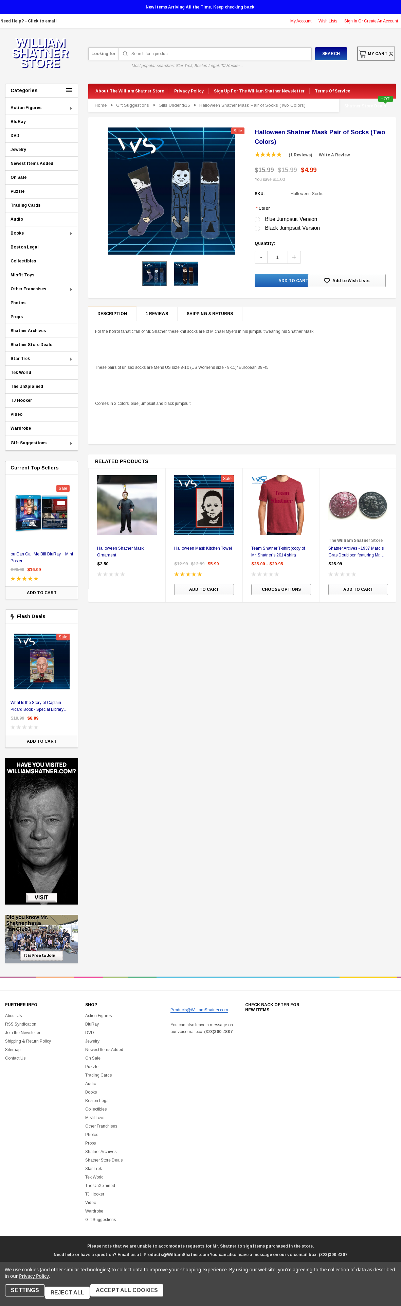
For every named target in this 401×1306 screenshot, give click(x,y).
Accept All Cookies (134, 1295)
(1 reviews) (300, 155)
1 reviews (157, 314)
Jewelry (92, 1041)
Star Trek (93, 1168)
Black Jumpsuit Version (292, 228)
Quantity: (265, 243)
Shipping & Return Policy (28, 1041)
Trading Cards (98, 1075)
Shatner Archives (100, 1151)
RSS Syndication (20, 1024)
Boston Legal (97, 1100)
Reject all (72, 1295)
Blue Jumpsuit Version (291, 219)
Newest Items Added (104, 1049)
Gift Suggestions (100, 1219)
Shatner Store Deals (365, 106)
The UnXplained (100, 1185)
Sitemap (12, 1049)
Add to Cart (43, 592)
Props (90, 1143)
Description (112, 315)
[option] (43, 538)
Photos (91, 1134)
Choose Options (281, 591)
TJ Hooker (94, 1194)
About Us (13, 1015)
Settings (27, 1295)
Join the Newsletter (22, 1032)
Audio (90, 1083)
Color (263, 208)
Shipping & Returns (210, 314)
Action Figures (98, 1015)
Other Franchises (101, 1126)
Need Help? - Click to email (28, 21)
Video (90, 1202)
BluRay (92, 1024)
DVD (89, 1032)
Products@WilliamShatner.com (199, 1010)
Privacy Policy (34, 1280)
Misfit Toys (94, 1117)
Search (320, 53)
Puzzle (91, 1066)
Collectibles (96, 1109)
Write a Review (334, 155)
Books (91, 1092)
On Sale (93, 1058)
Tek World (94, 1177)
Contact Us (15, 1058)
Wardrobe (94, 1211)
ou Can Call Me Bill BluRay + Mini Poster (43, 557)
